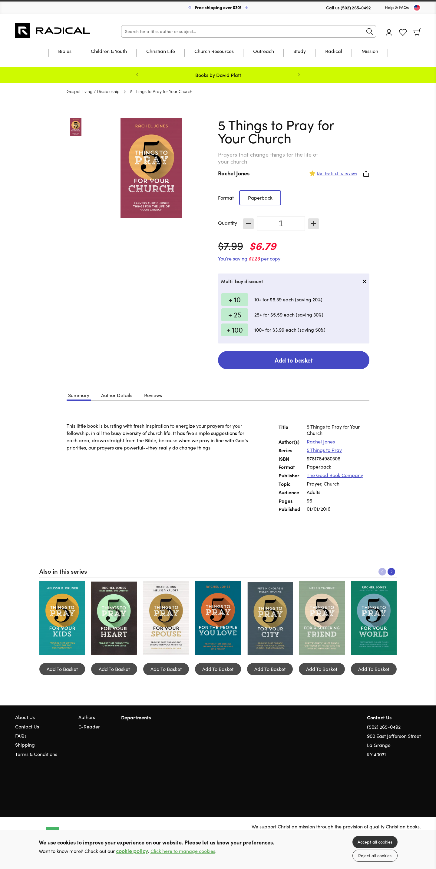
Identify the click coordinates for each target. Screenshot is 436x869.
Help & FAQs (397, 7)
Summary (78, 395)
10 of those (53, 30)
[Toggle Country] (417, 8)
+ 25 (234, 314)
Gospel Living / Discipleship (93, 91)
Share (366, 174)
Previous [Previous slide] (137, 74)
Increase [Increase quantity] (313, 223)
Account (389, 32)
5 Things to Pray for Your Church (161, 91)
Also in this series (63, 571)
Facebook (407, 783)
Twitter (396, 784)
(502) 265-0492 (356, 8)
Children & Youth (109, 51)
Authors (86, 717)
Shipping (25, 744)
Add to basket (294, 360)
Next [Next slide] (299, 74)
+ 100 (234, 329)
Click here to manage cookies (182, 851)
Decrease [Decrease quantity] (248, 223)
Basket (417, 32)
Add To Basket (62, 669)
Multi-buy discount (242, 281)
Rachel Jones (233, 173)
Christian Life (160, 51)
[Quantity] (281, 223)
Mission (370, 51)
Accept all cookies (375, 842)
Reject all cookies (374, 855)
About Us (25, 717)
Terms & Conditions (36, 754)
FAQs (21, 735)
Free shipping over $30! (218, 7)
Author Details (116, 395)
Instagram (418, 784)
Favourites (403, 32)
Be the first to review (337, 173)
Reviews (153, 395)
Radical (333, 51)
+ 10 (235, 299)
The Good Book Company (335, 475)
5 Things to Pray (324, 450)
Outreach (263, 51)
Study (299, 51)
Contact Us (27, 726)
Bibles (64, 51)
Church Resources (214, 51)
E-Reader (89, 726)
